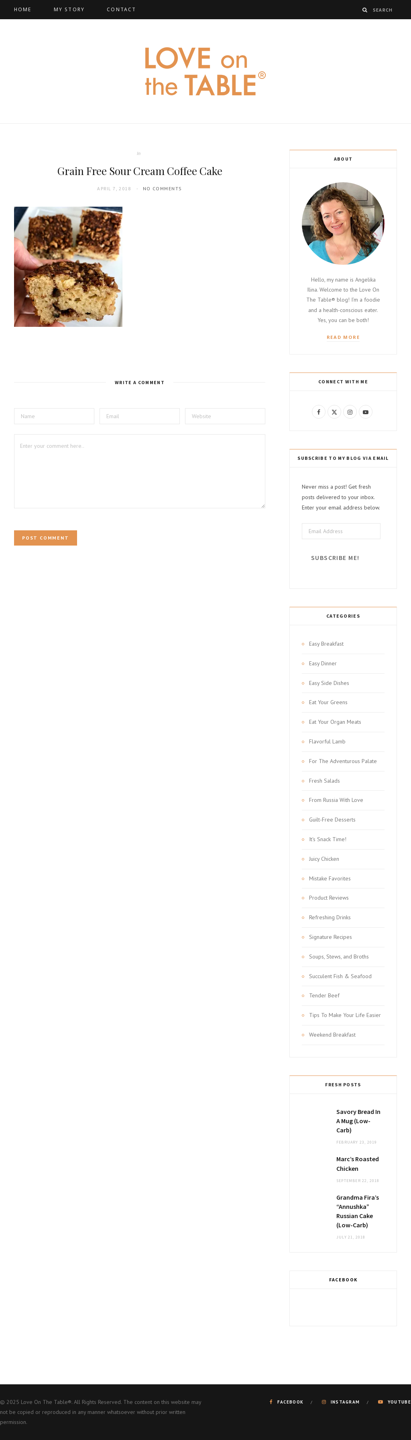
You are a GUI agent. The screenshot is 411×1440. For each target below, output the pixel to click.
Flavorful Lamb (327, 741)
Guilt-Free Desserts (332, 819)
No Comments (162, 188)
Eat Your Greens (328, 702)
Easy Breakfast (326, 643)
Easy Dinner (323, 663)
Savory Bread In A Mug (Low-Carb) (358, 1121)
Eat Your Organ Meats (335, 721)
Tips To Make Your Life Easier (345, 1015)
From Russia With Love (336, 800)
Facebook (343, 1280)
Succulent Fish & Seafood (340, 976)
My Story (69, 9)
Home (23, 9)
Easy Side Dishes (329, 683)
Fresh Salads (324, 780)
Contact (121, 9)
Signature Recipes (330, 937)
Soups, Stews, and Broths (339, 956)
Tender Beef (324, 995)
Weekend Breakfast (332, 1034)
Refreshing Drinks (330, 917)
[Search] (365, 9)
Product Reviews (329, 897)
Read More (343, 337)
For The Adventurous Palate (343, 761)
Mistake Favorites (330, 878)
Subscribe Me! (335, 558)
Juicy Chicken (324, 858)
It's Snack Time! (327, 839)
